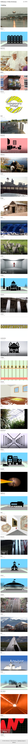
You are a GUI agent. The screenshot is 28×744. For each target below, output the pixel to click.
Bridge (2, 198)
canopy (2, 236)
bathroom (3, 154)
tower (2, 671)
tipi (1, 652)
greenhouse (3, 430)
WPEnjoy (14, 742)
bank (2, 116)
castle (2, 256)
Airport (2, 28)
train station (3, 691)
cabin (2, 217)
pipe (1, 556)
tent (1, 633)
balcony (2, 91)
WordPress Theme (21, 740)
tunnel (2, 715)
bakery (2, 72)
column (2, 313)
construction (3, 338)
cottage (2, 357)
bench (2, 173)
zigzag (2, 734)
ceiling (2, 275)
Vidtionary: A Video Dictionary (9, 1)
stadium (2, 594)
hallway (2, 449)
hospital (2, 469)
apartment (3, 48)
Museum (2, 536)
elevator (2, 381)
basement (3, 135)
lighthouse (3, 493)
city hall (2, 294)
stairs (2, 614)
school (2, 575)
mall (1, 512)
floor (1, 406)
